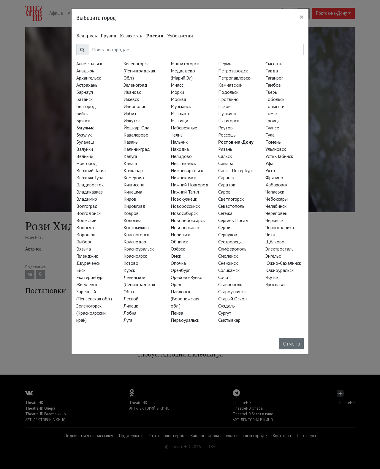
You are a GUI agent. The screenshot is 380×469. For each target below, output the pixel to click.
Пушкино (227, 113)
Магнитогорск (185, 63)
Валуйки (84, 149)
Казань (131, 142)
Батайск (84, 99)
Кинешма (133, 192)
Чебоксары (276, 199)
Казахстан (131, 35)
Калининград (137, 149)
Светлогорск (231, 199)
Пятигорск (228, 120)
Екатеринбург (90, 277)
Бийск (82, 113)
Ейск (81, 270)
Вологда (85, 227)
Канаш (130, 163)
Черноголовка (279, 227)
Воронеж (85, 234)
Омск (176, 256)
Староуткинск (232, 291)
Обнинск (179, 242)
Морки (177, 92)
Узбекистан (180, 35)
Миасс (177, 85)
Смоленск (228, 256)
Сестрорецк (230, 242)
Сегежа (225, 213)
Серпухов (227, 234)
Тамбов (273, 85)
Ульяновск (275, 149)
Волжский (86, 220)
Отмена (291, 343)
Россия (155, 35)
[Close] (301, 17)
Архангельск (88, 78)
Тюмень (273, 142)
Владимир (86, 199)
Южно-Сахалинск (283, 263)
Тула (270, 135)
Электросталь (279, 249)
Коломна (133, 220)
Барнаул (84, 92)
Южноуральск (279, 270)
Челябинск (275, 206)
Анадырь (85, 71)
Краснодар (135, 242)
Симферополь (232, 249)
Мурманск (181, 106)
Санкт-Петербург (235, 170)
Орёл (176, 284)
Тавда (271, 71)
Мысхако (180, 113)
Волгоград (87, 206)
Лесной (131, 299)
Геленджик (87, 256)
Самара (225, 163)
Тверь (271, 92)
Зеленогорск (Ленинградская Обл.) (139, 71)
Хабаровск (276, 185)
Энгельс (273, 256)
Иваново (133, 92)
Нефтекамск (183, 163)
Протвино (228, 99)
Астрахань (86, 85)
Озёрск (178, 249)
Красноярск (135, 256)
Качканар (133, 170)
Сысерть (273, 63)
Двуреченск (88, 263)
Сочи (223, 277)
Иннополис (135, 106)
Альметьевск (89, 63)
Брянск (83, 120)
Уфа (269, 163)
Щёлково (274, 242)
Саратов (226, 185)
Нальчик (179, 142)
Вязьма (83, 249)
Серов (224, 227)
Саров (224, 192)
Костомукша (136, 227)
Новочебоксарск (188, 220)
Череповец (276, 213)
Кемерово (134, 177)
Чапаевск (274, 192)
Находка (180, 149)
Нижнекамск (183, 177)
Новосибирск (184, 213)
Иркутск (132, 120)
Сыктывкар (229, 320)
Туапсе (272, 128)
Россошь (227, 135)
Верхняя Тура (89, 177)
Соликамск (229, 270)
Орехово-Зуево (186, 277)
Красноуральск (139, 249)
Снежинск (228, 263)
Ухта (270, 170)
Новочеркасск (185, 227)
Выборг (83, 242)
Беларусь (86, 35)
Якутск (271, 277)
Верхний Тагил (91, 170)
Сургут (224, 313)
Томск (271, 113)
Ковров (131, 213)
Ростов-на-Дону (236, 142)
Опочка (178, 263)
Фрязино (274, 177)
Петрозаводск (233, 71)
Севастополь (231, 206)
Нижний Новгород (189, 185)
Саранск (226, 177)
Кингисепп (134, 185)
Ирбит (130, 113)
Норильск (180, 234)
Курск (129, 270)
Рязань (225, 149)
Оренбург (180, 270)
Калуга (130, 156)
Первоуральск (185, 320)
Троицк (272, 120)
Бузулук (84, 135)
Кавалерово (136, 135)
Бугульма (85, 128)
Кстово (131, 263)
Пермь (224, 63)
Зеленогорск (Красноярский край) (91, 313)
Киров (130, 199)
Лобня (130, 313)
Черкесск (274, 220)
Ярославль (275, 284)
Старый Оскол (232, 299)
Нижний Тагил (185, 192)
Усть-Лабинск (279, 156)
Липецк (131, 306)
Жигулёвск (86, 284)
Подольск (228, 92)
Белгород (86, 106)
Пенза (177, 313)
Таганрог (274, 78)
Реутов (225, 128)
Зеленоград (135, 85)
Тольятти (274, 106)
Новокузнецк (184, 199)
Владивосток (90, 185)
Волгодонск (88, 213)
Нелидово (181, 156)
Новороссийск (185, 206)
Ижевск (131, 99)
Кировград (134, 206)
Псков (224, 106)
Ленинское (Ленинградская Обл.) (139, 284)
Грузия (108, 35)
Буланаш (85, 142)
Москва (178, 99)
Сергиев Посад (233, 220)
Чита (270, 234)
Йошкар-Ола (136, 128)
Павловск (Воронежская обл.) (185, 299)
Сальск (225, 156)
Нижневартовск (187, 170)
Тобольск (274, 99)
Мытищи (179, 120)
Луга (128, 320)
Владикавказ (89, 192)
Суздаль (226, 306)
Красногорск (136, 234)
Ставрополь (230, 284)
